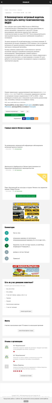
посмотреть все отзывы (26, 375)
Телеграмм (32, 107)
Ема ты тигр (16, 233)
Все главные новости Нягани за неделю (26, 196)
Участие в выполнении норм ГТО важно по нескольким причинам (24, 325)
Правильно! (16, 258)
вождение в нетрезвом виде (12, 111)
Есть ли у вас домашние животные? (19, 282)
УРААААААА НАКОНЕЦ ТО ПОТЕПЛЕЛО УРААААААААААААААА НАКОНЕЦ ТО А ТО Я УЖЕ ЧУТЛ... (29, 239)
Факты (7, 321)
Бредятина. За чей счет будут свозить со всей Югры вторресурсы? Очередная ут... (28, 245)
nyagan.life (26, 2)
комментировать (15, 115)
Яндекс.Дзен (28, 105)
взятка (22, 111)
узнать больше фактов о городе (26, 330)
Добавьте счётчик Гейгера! (21, 252)
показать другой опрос (26, 311)
